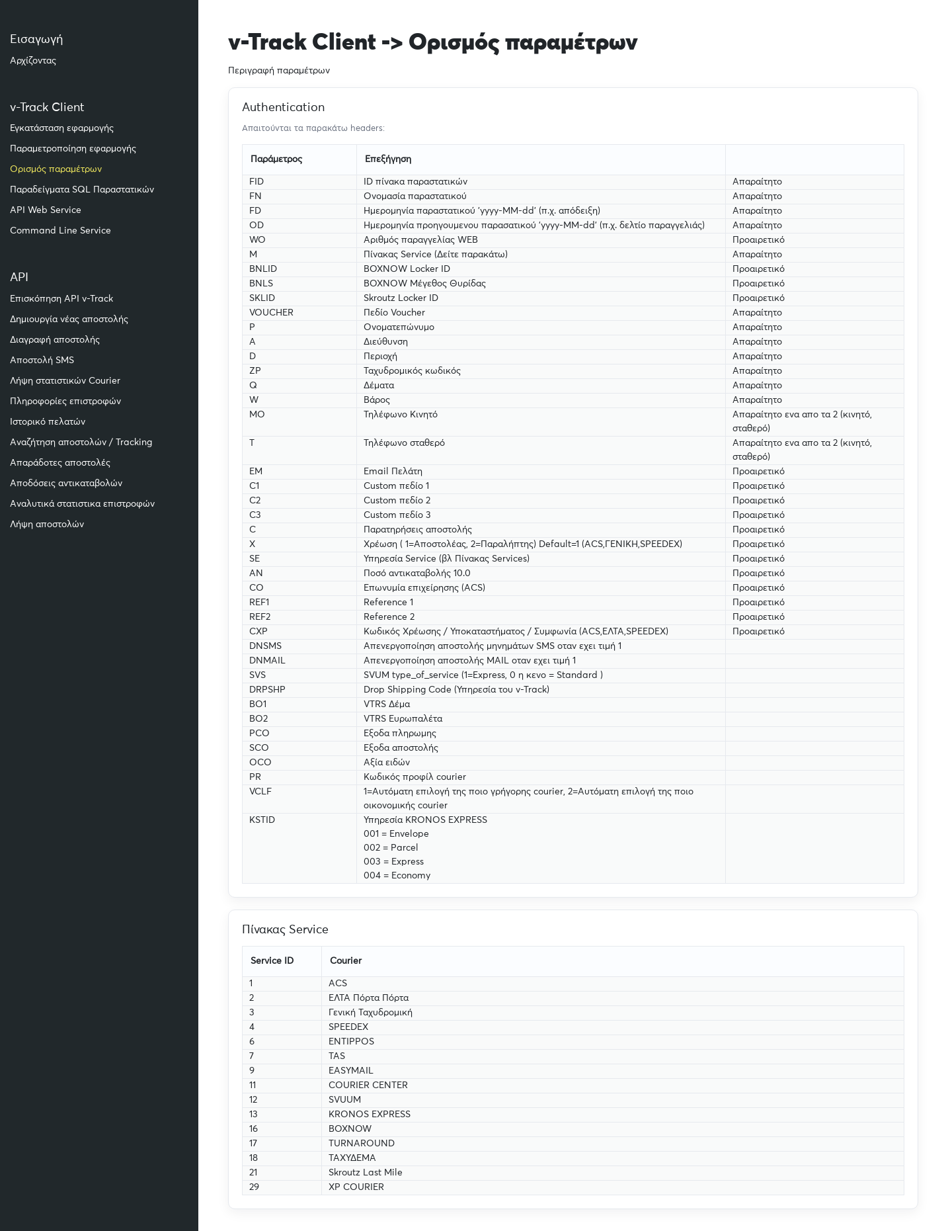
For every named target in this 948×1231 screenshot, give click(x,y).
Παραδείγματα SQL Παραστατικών (82, 189)
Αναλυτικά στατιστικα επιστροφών (82, 504)
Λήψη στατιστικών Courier (65, 381)
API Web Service (45, 210)
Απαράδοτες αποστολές (60, 463)
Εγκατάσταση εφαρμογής (62, 128)
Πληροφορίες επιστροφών (65, 401)
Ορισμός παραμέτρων (56, 169)
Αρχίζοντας (33, 60)
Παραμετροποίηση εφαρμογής (73, 148)
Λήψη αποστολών (47, 524)
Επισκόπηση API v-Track (61, 299)
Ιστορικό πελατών (47, 422)
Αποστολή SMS (42, 360)
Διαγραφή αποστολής (55, 340)
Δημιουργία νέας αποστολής (69, 319)
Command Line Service (60, 230)
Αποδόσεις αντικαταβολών (66, 483)
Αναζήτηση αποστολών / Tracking (81, 442)
